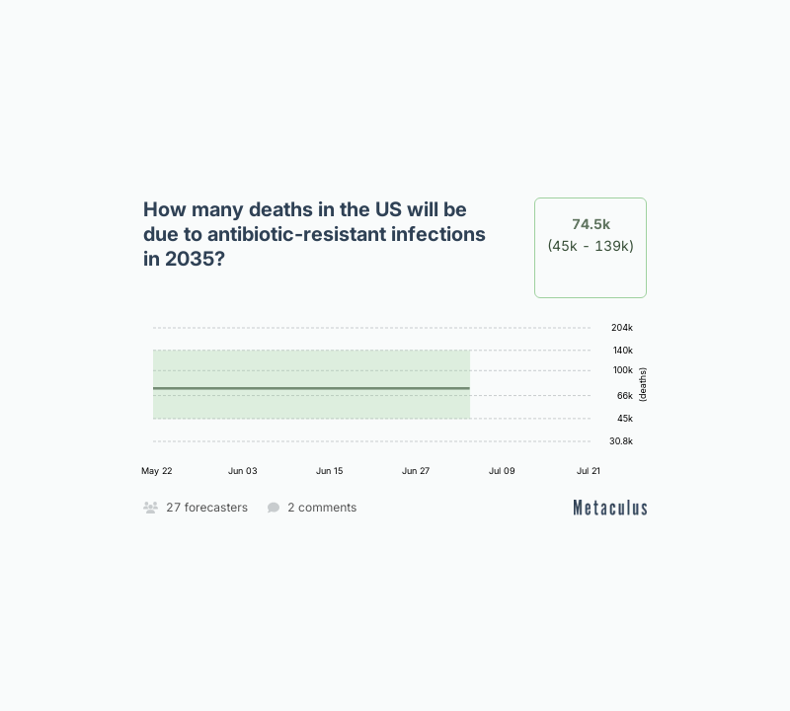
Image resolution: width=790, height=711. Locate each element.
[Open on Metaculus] (610, 507)
